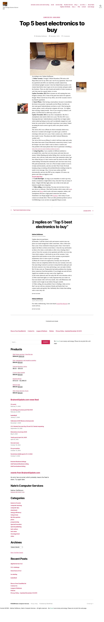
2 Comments (67, 37)
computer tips (47, 18)
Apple (34, 192)
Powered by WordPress (48, 616)
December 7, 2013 (55, 37)
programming (15, 535)
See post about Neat (38, 177)
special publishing (17, 540)
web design (91, 7)
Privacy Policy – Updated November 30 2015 (28, 335)
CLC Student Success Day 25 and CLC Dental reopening (30, 436)
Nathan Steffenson (41, 37)
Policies (63, 332)
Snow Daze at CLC (17, 584)
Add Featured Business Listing (21, 473)
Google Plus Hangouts (62, 304)
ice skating (14, 587)
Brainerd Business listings (20, 471)
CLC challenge (16, 580)
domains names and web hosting (40, 5)
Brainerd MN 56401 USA (19, 505)
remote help (59, 5)
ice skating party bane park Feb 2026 (23, 419)
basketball (14, 425)
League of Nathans (50, 332)
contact (84, 7)
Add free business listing (19, 476)
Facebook (61, 197)
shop (73, 7)
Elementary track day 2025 (20, 441)
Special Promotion (17, 537)
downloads (14, 523)
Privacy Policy (36, 616)
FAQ (79, 7)
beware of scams (16, 516)
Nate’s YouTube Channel (18, 565)
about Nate (91, 5)
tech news (14, 544)
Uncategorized (16, 547)
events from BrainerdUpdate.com (24, 483)
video (13, 549)
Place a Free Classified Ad (20, 332)
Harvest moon (15, 452)
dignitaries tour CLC (18, 577)
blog (75, 5)
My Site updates (16, 530)
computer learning (17, 518)
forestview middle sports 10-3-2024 (23, 463)
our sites (82, 5)
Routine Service (68, 5)
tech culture (15, 542)
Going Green (57, 18)
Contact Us (37, 332)
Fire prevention (16, 458)
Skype (45, 192)
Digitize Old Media (65, 7)
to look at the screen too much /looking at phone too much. (49, 150)
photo (13, 532)
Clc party (14, 414)
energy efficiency (17, 525)
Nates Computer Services (23, 616)
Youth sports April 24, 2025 (20, 447)
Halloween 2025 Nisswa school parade (24, 430)
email (52, 5)
